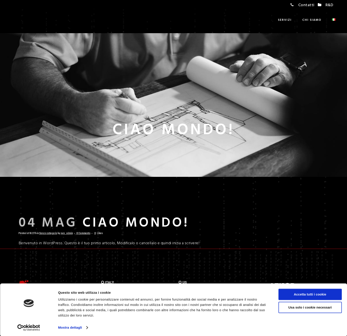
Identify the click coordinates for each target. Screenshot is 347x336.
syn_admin (67, 234)
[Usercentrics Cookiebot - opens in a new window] (28, 327)
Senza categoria (48, 234)
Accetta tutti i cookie (310, 294)
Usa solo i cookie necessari (310, 307)
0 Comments (83, 234)
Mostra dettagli (70, 327)
